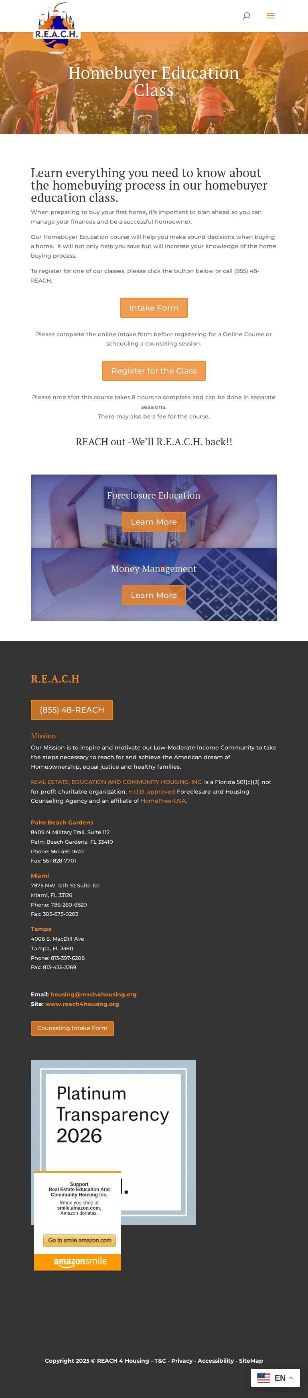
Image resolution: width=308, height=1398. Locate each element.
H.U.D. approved (151, 791)
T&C (160, 1360)
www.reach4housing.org (82, 1004)
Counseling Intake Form (72, 1028)
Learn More (154, 522)
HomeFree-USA (163, 800)
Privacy (181, 1360)
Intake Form (154, 308)
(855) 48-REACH (72, 710)
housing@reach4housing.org (94, 994)
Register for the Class (154, 371)
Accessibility (216, 1360)
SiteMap (251, 1360)
